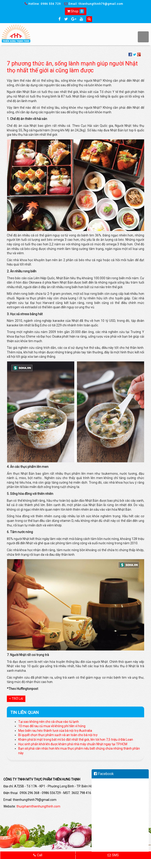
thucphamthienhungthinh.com (38, 806)
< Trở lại (16, 698)
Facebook (104, 774)
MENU (143, 36)
